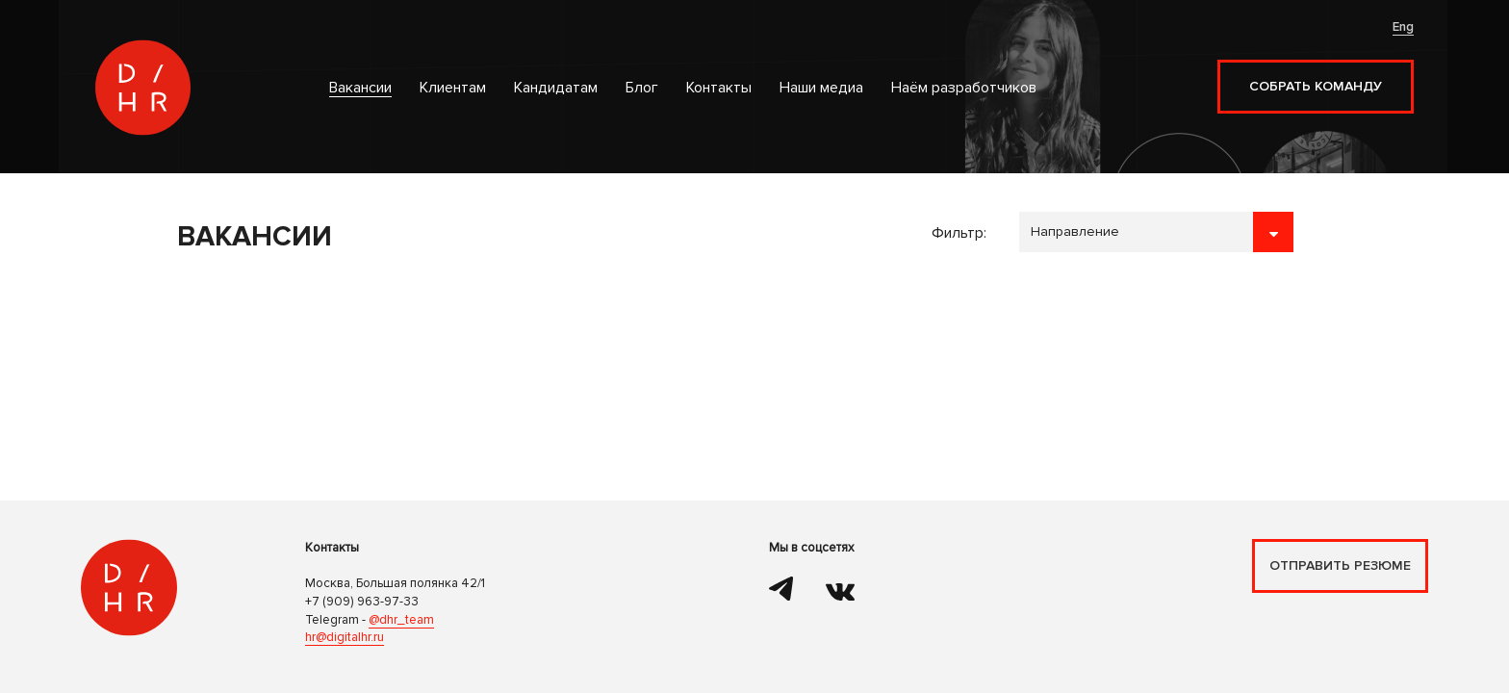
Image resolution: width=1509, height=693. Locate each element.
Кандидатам (556, 88)
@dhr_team (401, 620)
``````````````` (1156, 232)
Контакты (719, 88)
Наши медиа (821, 88)
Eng (1403, 27)
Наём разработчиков (963, 88)
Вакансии (360, 88)
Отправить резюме (1340, 565)
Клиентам (453, 88)
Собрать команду (1315, 86)
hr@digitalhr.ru (344, 637)
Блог (642, 88)
